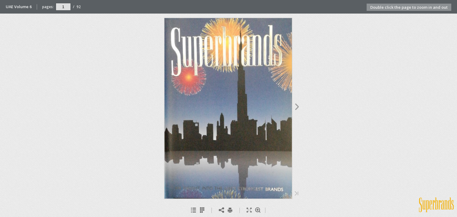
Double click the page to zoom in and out (409, 7)
